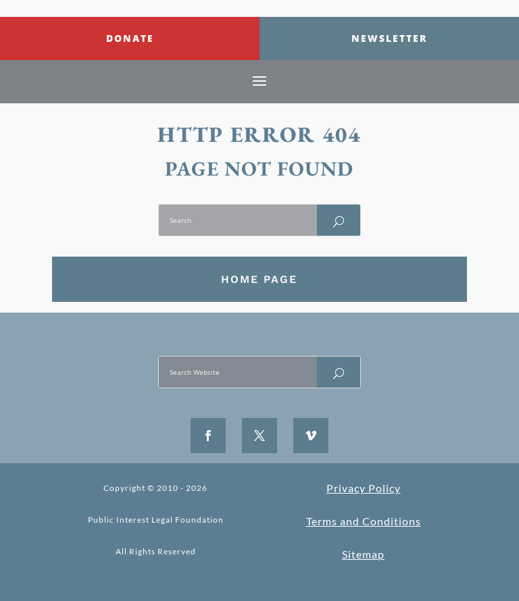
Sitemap (363, 554)
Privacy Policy (363, 487)
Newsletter (389, 38)
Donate (130, 38)
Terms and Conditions (363, 521)
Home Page (259, 279)
